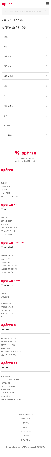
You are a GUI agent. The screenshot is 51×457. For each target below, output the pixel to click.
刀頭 (6, 86)
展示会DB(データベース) (9, 196)
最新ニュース (5, 294)
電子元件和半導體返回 (13, 20)
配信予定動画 (5, 224)
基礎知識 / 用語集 (7, 307)
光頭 (6, 46)
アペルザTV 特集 (6, 234)
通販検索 (4, 189)
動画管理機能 (5, 389)
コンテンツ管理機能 (8, 386)
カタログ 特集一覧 (7, 256)
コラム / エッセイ (7, 310)
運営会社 (26, 423)
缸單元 (7, 115)
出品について (5, 348)
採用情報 (26, 427)
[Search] (25, 11)
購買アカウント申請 (8, 345)
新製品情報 (5, 297)
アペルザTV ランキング (9, 227)
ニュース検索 (5, 193)
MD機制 (7, 125)
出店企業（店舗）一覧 (8, 341)
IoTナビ (4, 317)
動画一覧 (4, 218)
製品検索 (4, 183)
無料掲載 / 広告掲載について (25, 414)
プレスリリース (6, 300)
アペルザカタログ (7, 247)
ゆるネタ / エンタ (7, 313)
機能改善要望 (25, 418)
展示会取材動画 (6, 221)
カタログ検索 (5, 186)
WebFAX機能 (5, 396)
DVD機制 (8, 135)
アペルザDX (5, 367)
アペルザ (4, 174)
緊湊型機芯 (8, 106)
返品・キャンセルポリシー (10, 355)
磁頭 (6, 36)
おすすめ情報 (5, 259)
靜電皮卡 (7, 56)
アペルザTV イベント (8, 231)
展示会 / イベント (7, 303)
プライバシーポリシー (25, 431)
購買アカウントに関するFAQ (11, 351)
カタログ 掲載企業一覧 (9, 265)
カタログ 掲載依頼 (7, 272)
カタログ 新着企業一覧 (9, 269)
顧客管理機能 (5, 376)
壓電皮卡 (7, 66)
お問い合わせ (25, 440)
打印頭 (7, 96)
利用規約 (26, 436)
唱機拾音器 (8, 76)
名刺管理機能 (5, 383)
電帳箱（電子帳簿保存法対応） (11, 399)
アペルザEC (5, 329)
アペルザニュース (7, 285)
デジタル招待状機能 (8, 393)
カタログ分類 (5, 262)
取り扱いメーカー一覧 (8, 338)
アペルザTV (5, 209)
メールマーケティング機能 (10, 379)
